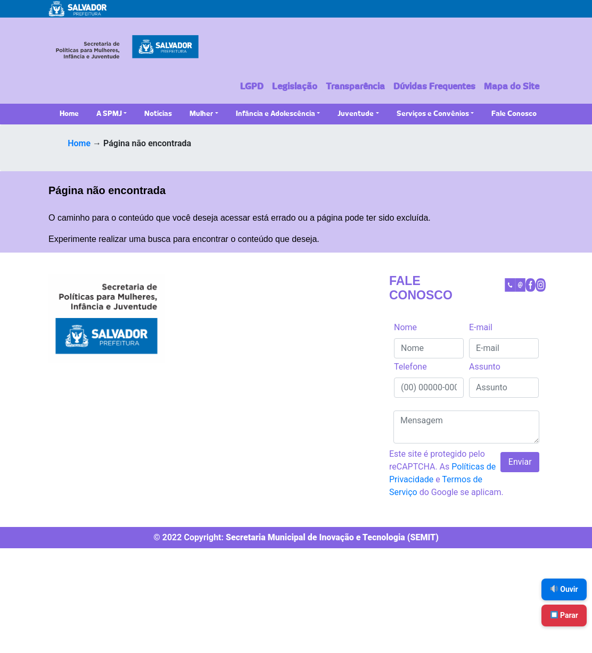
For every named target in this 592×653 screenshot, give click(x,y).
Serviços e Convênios (433, 114)
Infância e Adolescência (275, 114)
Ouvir (564, 589)
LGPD (252, 86)
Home (69, 114)
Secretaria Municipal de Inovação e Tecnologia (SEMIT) (332, 537)
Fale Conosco (514, 114)
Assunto (484, 367)
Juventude (356, 114)
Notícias (158, 114)
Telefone (410, 367)
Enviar (520, 462)
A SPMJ (109, 114)
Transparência (355, 86)
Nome (405, 327)
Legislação (294, 86)
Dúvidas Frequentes (434, 86)
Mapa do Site (511, 86)
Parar (564, 615)
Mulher (201, 114)
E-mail (480, 327)
